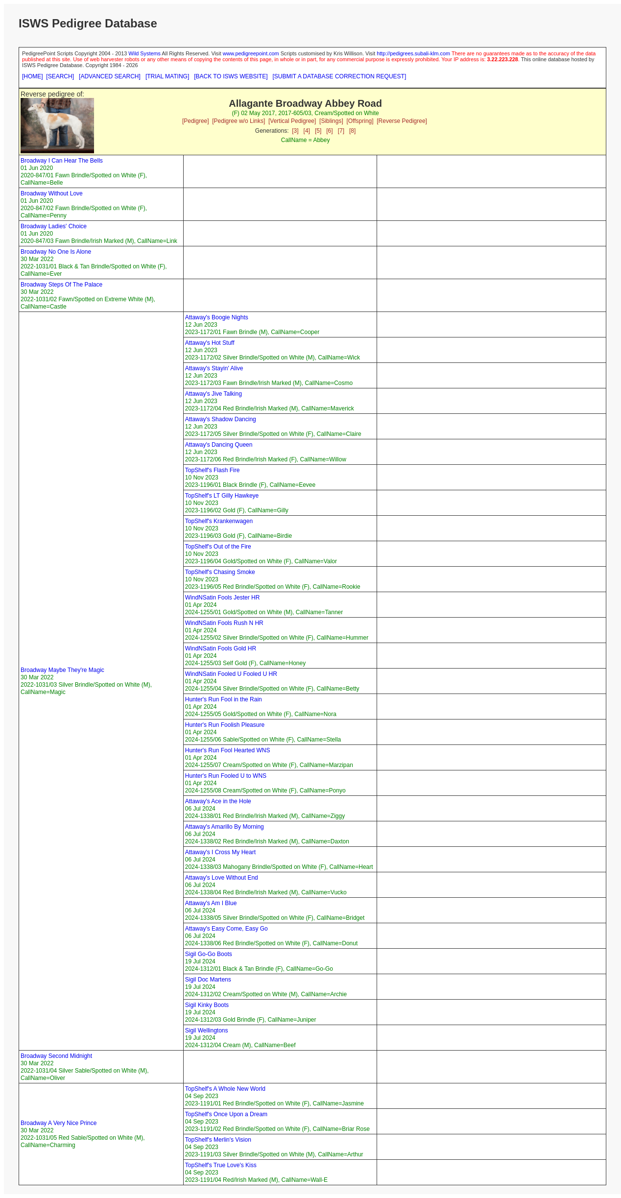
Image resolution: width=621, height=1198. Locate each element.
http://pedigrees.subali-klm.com (413, 53)
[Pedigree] (195, 121)
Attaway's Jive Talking (213, 393)
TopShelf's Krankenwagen (219, 521)
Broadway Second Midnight (56, 1056)
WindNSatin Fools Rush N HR (224, 623)
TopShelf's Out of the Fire (218, 546)
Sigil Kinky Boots (207, 1005)
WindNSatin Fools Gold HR (220, 648)
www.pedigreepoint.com (251, 53)
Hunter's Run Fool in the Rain (223, 699)
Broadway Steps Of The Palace (61, 284)
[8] (352, 130)
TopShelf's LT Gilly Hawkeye (222, 495)
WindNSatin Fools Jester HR (222, 597)
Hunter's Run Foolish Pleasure (224, 724)
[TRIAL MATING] (167, 76)
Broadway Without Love (52, 193)
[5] (318, 130)
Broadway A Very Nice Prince (58, 1123)
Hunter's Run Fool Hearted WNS (227, 750)
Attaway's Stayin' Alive (214, 368)
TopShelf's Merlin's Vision (218, 1139)
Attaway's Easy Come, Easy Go (226, 928)
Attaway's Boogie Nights (216, 317)
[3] (295, 130)
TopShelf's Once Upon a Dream (226, 1114)
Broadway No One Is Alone (56, 251)
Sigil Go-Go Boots (208, 954)
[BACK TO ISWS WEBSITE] (230, 76)
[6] (329, 130)
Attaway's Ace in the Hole (218, 801)
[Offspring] (359, 121)
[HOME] (32, 76)
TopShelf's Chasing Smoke (220, 572)
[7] (341, 130)
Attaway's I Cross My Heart (220, 852)
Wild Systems (144, 53)
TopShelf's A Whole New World (225, 1088)
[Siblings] (331, 121)
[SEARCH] (60, 76)
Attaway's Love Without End (221, 877)
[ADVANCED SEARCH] (110, 76)
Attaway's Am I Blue (211, 903)
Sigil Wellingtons (206, 1030)
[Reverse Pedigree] (402, 121)
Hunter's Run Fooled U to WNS (225, 775)
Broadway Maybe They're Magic (62, 670)
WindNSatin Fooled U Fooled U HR (231, 674)
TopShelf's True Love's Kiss (221, 1165)
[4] (307, 130)
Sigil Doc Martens (208, 979)
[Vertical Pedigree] (292, 121)
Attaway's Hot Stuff (210, 342)
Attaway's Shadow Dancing (220, 419)
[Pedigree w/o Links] (238, 121)
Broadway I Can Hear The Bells (62, 160)
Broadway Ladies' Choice (54, 226)
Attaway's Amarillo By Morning (224, 826)
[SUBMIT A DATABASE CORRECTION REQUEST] (339, 76)
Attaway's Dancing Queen (219, 444)
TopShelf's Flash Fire (212, 470)
